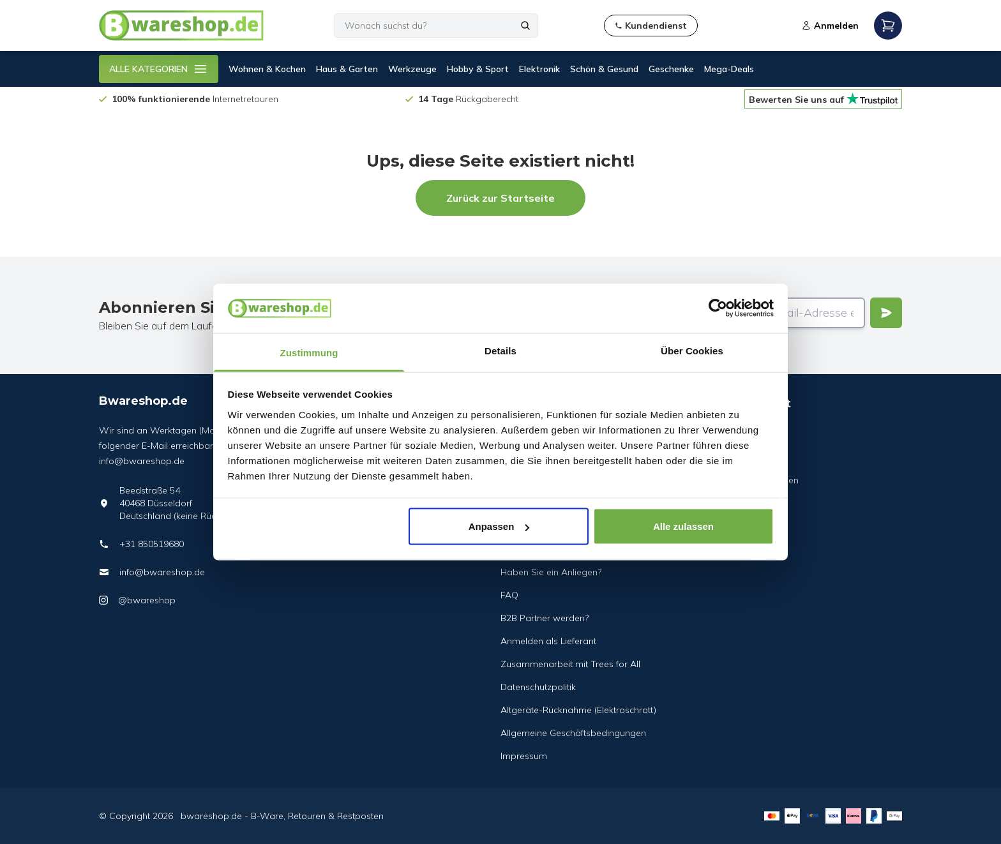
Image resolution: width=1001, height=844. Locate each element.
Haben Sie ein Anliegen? (550, 572)
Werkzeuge (412, 69)
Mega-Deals (729, 69)
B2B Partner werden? (544, 618)
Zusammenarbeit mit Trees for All (570, 664)
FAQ (509, 595)
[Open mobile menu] (888, 25)
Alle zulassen (683, 526)
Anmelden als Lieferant (548, 641)
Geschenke (671, 69)
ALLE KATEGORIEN (158, 69)
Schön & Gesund (604, 69)
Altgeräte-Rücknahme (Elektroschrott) (578, 710)
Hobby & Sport (478, 69)
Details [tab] (500, 350)
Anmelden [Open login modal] (830, 25)
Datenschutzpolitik (538, 687)
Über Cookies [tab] (692, 350)
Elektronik (539, 69)
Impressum (523, 756)
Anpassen (499, 526)
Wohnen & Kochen (267, 69)
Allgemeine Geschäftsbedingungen (573, 733)
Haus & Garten (347, 69)
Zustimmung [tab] (309, 352)
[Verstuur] (886, 313)
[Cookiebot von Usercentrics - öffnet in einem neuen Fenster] (718, 308)
